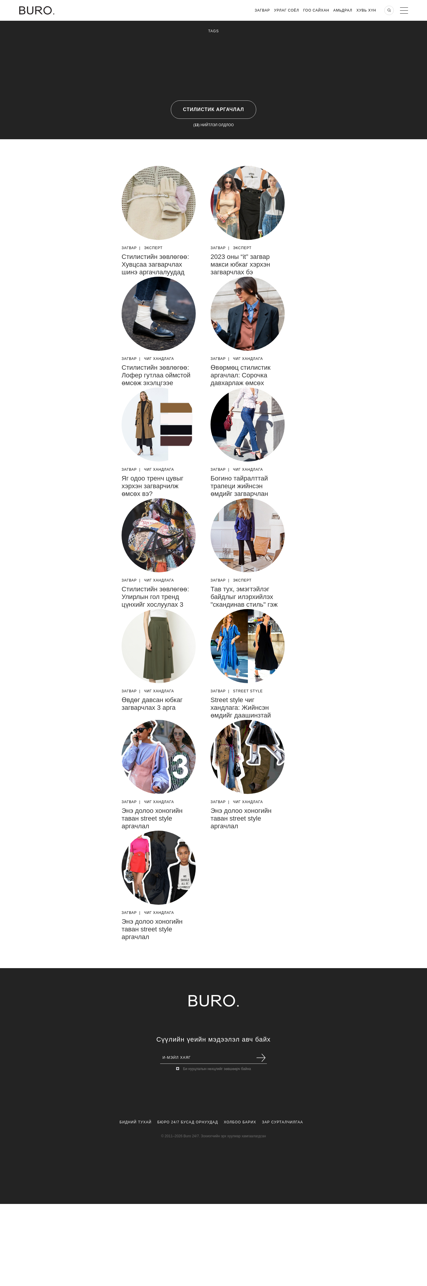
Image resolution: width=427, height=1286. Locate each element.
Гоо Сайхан (316, 10)
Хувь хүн (366, 10)
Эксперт (153, 248)
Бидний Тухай (136, 1122)
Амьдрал (342, 10)
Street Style (248, 691)
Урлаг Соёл (286, 10)
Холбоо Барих (240, 1122)
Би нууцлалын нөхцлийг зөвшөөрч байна (217, 1069)
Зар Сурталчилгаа (282, 1122)
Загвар (262, 10)
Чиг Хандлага (159, 359)
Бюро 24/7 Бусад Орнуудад (187, 1122)
